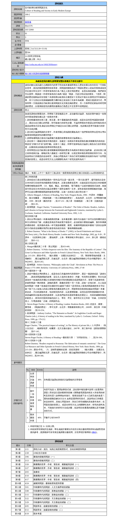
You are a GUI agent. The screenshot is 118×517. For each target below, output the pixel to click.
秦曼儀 (28, 22)
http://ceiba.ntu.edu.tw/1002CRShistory (41, 64)
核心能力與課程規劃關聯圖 (37, 74)
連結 (94, 432)
